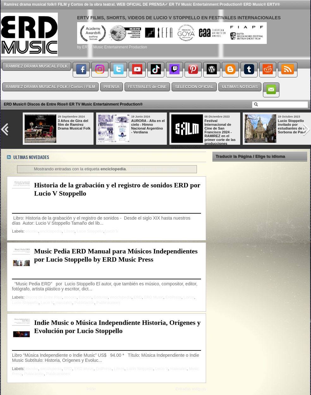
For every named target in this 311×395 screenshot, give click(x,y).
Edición (85, 297)
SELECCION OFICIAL (194, 87)
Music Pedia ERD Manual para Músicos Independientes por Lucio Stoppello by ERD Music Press (116, 255)
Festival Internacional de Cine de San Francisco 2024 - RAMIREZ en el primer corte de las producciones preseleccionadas (203, 134)
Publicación (84, 303)
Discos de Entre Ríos (44, 297)
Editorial (101, 297)
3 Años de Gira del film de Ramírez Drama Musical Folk (74, 124)
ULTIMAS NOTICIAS (240, 87)
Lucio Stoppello (90, 231)
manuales (63, 303)
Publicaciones (108, 303)
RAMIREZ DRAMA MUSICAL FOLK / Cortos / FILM (50, 87)
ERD (138, 297)
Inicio (91, 389)
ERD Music (153, 297)
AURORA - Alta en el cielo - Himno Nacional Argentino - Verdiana (148, 126)
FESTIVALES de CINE (147, 87)
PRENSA (111, 87)
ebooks (32, 231)
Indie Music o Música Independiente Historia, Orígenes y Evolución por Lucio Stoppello (117, 327)
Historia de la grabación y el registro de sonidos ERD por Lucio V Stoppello (117, 189)
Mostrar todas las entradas (154, 169)
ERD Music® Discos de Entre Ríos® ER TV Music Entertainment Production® (73, 104)
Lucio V (112, 231)
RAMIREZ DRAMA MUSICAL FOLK (37, 66)
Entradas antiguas (190, 389)
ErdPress (173, 297)
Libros (69, 231)
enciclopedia (51, 231)
